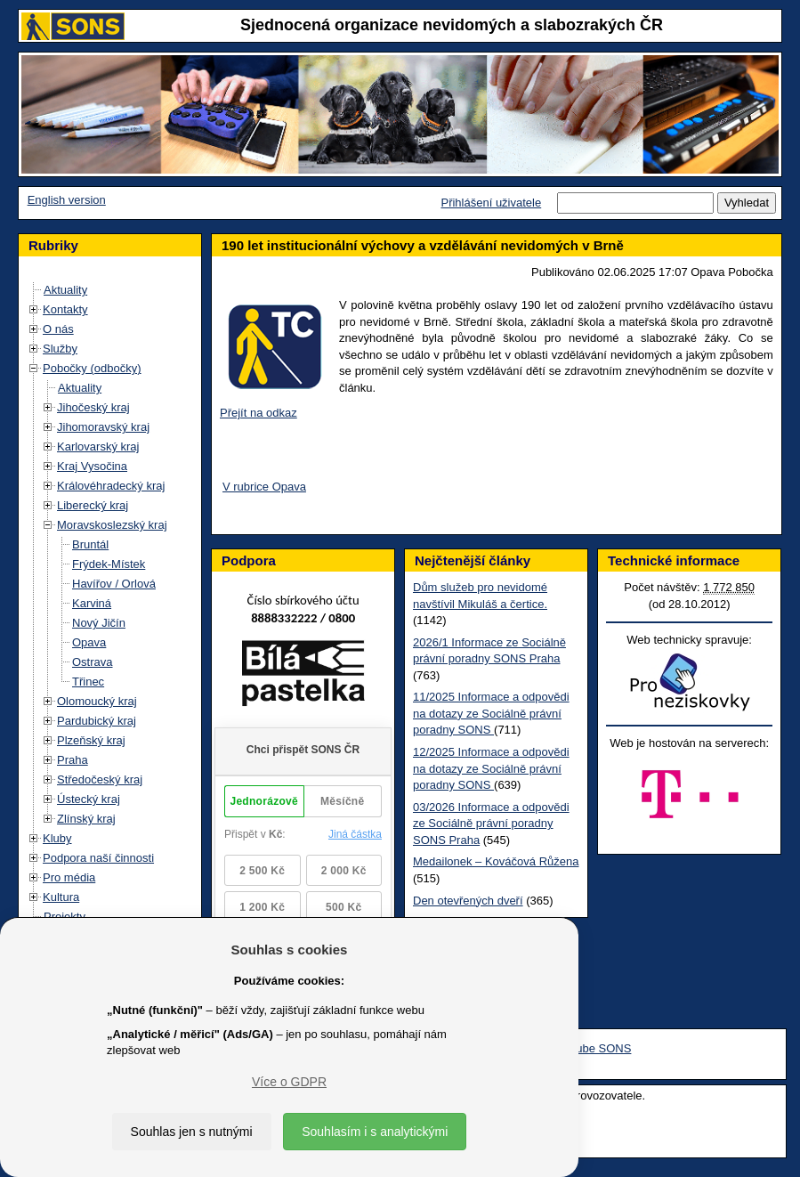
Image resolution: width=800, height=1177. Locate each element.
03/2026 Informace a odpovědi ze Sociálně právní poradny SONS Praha (491, 823)
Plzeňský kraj (91, 740)
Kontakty (65, 309)
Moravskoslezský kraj (112, 525)
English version (67, 200)
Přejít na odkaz (258, 412)
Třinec (88, 681)
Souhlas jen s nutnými (192, 1131)
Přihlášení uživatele (490, 202)
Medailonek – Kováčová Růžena (495, 861)
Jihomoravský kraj (103, 427)
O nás (58, 329)
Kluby (57, 838)
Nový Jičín (98, 622)
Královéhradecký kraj (111, 485)
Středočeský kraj (99, 779)
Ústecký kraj (88, 799)
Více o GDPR (289, 1082)
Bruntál (90, 544)
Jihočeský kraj (93, 407)
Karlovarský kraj (98, 446)
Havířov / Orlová (114, 583)
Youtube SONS (593, 1048)
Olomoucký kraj (97, 701)
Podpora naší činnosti (98, 857)
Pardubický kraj (96, 720)
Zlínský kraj (86, 818)
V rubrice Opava (264, 486)
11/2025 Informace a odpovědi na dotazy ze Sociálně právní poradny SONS (491, 713)
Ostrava (92, 662)
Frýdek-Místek (108, 564)
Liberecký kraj (92, 505)
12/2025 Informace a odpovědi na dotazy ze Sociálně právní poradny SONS (491, 768)
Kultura (61, 897)
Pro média (69, 877)
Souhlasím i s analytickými (375, 1131)
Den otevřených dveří (468, 900)
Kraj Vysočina (92, 466)
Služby (60, 348)
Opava (89, 642)
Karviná (91, 603)
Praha (72, 760)
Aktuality (65, 289)
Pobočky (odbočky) (92, 368)
